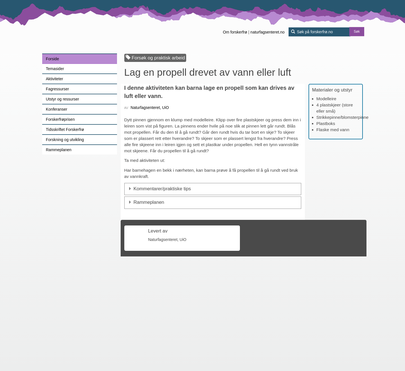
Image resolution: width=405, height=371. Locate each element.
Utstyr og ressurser (62, 99)
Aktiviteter (54, 79)
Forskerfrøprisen (60, 119)
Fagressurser (57, 89)
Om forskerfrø (235, 32)
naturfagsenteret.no (267, 32)
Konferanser (56, 109)
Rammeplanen (58, 149)
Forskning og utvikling (65, 139)
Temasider (55, 68)
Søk (357, 32)
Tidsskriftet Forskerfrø (65, 129)
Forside (52, 59)
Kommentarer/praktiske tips (162, 271)
